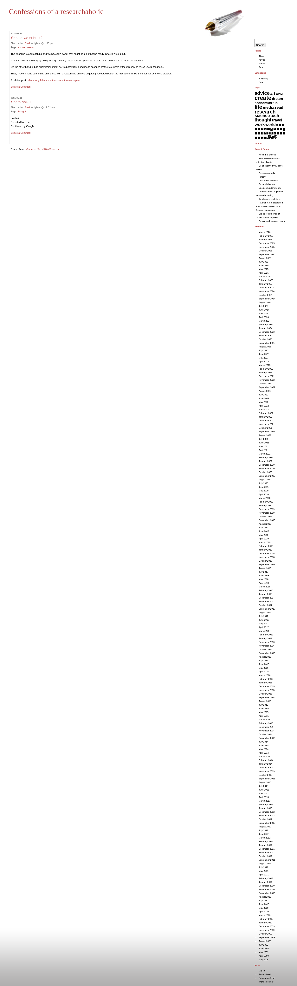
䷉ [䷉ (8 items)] (259, 129)
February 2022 (266, 413)
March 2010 (264, 915)
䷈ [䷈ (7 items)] (256, 129)
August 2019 (265, 524)
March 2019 (264, 542)
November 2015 (266, 690)
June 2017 (264, 620)
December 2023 (266, 332)
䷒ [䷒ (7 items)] (256, 133)
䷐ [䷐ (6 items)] (281, 129)
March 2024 (264, 321)
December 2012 (266, 812)
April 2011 (264, 874)
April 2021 (264, 450)
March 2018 (264, 586)
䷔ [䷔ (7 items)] (262, 133)
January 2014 (265, 764)
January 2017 (265, 638)
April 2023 (264, 361)
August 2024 (265, 302)
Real (27, 43)
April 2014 (264, 753)
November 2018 (266, 557)
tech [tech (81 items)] (274, 115)
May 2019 (263, 535)
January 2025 (265, 284)
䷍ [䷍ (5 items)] (271, 129)
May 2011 (263, 871)
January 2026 (265, 239)
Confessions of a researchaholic (56, 11)
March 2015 (264, 719)
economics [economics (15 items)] (263, 103)
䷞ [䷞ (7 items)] (262, 137)
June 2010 (264, 904)
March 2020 (264, 498)
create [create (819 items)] (263, 98)
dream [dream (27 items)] (277, 99)
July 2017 (263, 616)
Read (261, 67)
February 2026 (266, 236)
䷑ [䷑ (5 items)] (284, 129)
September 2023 (267, 343)
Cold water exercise (268, 180)
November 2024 (266, 291)
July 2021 (263, 439)
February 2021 (266, 457)
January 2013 (265, 808)
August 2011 (265, 863)
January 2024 (265, 328)
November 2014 (266, 730)
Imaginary (263, 78)
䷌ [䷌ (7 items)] (268, 129)
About (261, 56)
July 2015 (263, 705)
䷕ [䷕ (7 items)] (265, 133)
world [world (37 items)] (270, 124)
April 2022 (264, 406)
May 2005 (263, 959)
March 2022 (264, 409)
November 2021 (266, 424)
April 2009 (264, 956)
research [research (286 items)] (265, 112)
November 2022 (266, 380)
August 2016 (265, 657)
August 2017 (265, 612)
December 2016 (266, 642)
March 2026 (264, 232)
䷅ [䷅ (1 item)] (277, 125)
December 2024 (266, 287)
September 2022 (267, 387)
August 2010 (265, 897)
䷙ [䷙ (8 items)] (278, 133)
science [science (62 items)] (262, 115)
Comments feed (266, 978)
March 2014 (264, 756)
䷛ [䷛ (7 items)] (284, 133)
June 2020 (264, 487)
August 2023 (265, 347)
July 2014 (263, 742)
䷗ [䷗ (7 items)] (271, 133)
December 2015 (266, 686)
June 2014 (264, 745)
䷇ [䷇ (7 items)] (283, 125)
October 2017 (265, 605)
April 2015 (264, 716)
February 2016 (266, 679)
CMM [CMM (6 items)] (279, 93)
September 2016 (267, 653)
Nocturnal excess (267, 155)
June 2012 (264, 834)
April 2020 (264, 494)
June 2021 (264, 443)
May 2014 (263, 749)
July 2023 (263, 350)
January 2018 (265, 594)
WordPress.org (266, 982)
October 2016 (265, 649)
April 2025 (264, 273)
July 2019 (263, 527)
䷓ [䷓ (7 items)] (259, 133)
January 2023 (265, 372)
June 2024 (264, 310)
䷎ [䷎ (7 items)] (274, 129)
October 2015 (265, 694)
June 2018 (264, 575)
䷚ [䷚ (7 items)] (281, 133)
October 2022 (265, 383)
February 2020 (266, 502)
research (31, 47)
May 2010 (263, 908)
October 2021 (265, 428)
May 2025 (263, 269)
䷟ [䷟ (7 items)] (265, 137)
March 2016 (264, 675)
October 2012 (265, 819)
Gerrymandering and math (272, 221)
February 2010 (266, 919)
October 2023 (265, 339)
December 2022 (266, 376)
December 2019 (266, 509)
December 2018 (266, 553)
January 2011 (265, 882)
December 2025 (266, 243)
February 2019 (266, 546)
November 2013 (266, 771)
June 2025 (264, 265)
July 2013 (263, 786)
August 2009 (265, 941)
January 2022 (265, 417)
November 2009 (266, 930)
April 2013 (264, 797)
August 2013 (265, 782)
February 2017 (266, 634)
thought (22, 111)
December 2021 (266, 420)
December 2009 (266, 926)
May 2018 (263, 579)
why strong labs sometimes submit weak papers (54, 80)
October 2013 (265, 775)
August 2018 (265, 568)
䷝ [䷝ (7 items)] (259, 137)
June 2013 (264, 790)
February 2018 (266, 590)
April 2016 (264, 671)
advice (21, 47)
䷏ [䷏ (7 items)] (278, 129)
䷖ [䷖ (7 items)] (268, 133)
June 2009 (264, 948)
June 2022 (264, 398)
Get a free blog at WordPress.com (43, 149)
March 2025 (264, 276)
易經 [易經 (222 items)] (272, 137)
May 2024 (263, 313)
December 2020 (266, 465)
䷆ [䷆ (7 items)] (280, 125)
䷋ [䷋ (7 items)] (265, 129)
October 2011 (265, 856)
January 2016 (265, 682)
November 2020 (266, 468)
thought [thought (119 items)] (263, 119)
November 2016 (266, 646)
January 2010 (265, 922)
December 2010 (266, 886)
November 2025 (266, 247)
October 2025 (265, 251)
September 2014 (267, 738)
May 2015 (263, 712)
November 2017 (266, 601)
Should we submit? (26, 38)
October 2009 (265, 934)
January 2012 (265, 845)
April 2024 (264, 317)
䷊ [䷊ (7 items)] (262, 129)
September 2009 (267, 937)
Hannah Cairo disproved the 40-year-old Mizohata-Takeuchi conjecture (269, 206)
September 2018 (267, 564)
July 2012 (263, 830)
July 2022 (263, 395)
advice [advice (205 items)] (262, 93)
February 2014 (266, 760)
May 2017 (263, 623)
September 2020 (267, 476)
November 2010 (266, 889)
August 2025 (265, 258)
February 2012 (266, 841)
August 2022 (265, 391)
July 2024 (263, 306)
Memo (262, 63)
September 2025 (267, 254)
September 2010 (267, 893)
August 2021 (265, 435)
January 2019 (265, 550)
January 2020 (265, 505)
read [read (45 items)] (279, 107)
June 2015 (264, 708)
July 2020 (263, 483)
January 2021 (265, 461)
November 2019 (266, 513)
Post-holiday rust (267, 184)
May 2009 (263, 952)
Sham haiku (20, 102)
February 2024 (266, 324)
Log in (262, 970)
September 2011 (267, 860)
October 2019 (265, 516)
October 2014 (265, 734)
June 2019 (264, 531)
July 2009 (263, 945)
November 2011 (266, 852)
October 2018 (265, 561)
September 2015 (267, 697)
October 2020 (265, 472)
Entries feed (264, 974)
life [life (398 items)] (258, 107)
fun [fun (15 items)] (275, 103)
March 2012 (264, 838)
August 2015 (265, 701)
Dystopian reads (267, 173)
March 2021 (264, 454)
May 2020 (263, 491)
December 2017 (266, 598)
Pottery (262, 177)
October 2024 (265, 295)
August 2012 (265, 826)
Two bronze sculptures (270, 199)
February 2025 (266, 280)
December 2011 (266, 849)
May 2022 (263, 402)
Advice (262, 60)
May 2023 (263, 358)
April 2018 (264, 583)
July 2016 (263, 660)
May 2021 (263, 446)
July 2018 (263, 572)
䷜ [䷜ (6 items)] (256, 137)
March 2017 (264, 631)
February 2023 (266, 369)
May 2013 (263, 793)
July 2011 (263, 867)
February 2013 (266, 804)
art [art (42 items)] (272, 93)
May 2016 (263, 668)
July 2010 (263, 900)
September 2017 (267, 609)
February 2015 (266, 723)
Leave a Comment (21, 86)
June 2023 (264, 354)
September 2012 (267, 823)
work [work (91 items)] (260, 124)
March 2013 (264, 801)
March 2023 (264, 365)
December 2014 (266, 727)
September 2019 (267, 520)
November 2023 (266, 335)
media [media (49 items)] (268, 107)
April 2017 (264, 627)
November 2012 (266, 815)
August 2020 (265, 479)
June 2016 (264, 664)
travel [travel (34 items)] (277, 120)
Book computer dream (270, 188)
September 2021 (267, 431)
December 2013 (266, 767)
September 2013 (267, 778)
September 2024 (267, 299)
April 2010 (264, 911)
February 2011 (266, 878)
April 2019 (264, 539)
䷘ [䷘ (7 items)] (274, 133)
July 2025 (263, 262)
